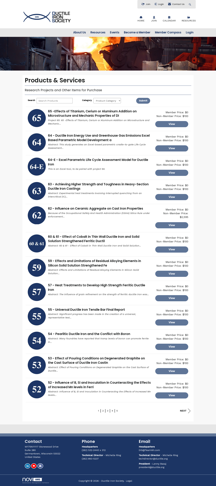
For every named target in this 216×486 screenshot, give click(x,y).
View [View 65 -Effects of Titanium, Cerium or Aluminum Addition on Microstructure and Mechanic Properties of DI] (172, 124)
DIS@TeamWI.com (150, 450)
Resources (97, 32)
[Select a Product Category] (107, 100)
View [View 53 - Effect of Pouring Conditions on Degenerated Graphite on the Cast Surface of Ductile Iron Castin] (172, 371)
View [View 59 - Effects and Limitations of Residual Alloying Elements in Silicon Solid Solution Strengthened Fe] (172, 273)
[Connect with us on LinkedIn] (27, 466)
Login (190, 32)
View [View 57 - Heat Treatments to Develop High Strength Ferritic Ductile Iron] (172, 298)
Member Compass (168, 32)
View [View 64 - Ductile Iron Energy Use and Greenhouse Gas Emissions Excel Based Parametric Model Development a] (172, 148)
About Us (79, 32)
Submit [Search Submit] (143, 100)
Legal (129, 480)
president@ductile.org (151, 467)
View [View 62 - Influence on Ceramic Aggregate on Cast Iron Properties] (172, 225)
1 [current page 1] (98, 410)
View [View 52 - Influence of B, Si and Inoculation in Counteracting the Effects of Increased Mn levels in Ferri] (172, 395)
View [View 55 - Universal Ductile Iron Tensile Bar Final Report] (172, 322)
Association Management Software (35, 480)
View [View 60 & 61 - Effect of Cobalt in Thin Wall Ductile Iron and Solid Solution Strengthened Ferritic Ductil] (172, 249)
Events (114, 32)
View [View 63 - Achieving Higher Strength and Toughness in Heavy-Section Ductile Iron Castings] (172, 197)
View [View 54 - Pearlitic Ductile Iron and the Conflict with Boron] (172, 346)
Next (185, 411)
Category (87, 100)
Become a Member (137, 32)
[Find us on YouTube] (34, 466)
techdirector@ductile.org (153, 458)
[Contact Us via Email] (40, 466)
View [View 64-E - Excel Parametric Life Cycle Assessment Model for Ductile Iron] (172, 172)
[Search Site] (190, 4)
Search (31, 100)
